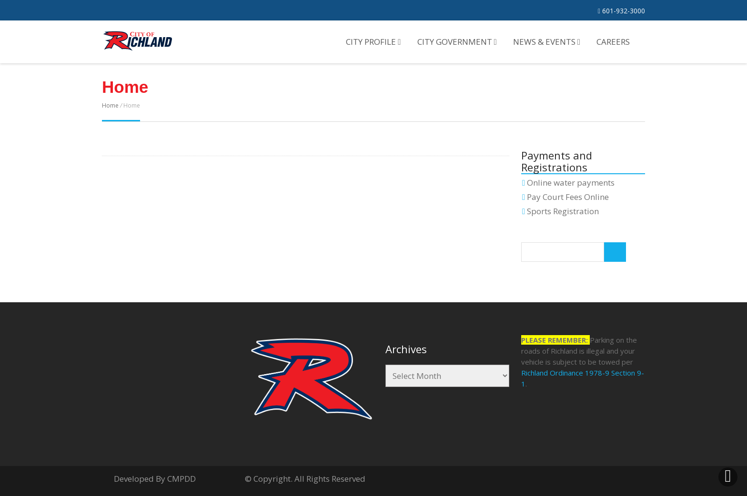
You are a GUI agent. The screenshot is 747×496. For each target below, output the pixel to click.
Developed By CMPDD (155, 478)
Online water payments (571, 182)
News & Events (546, 41)
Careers (613, 41)
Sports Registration (563, 211)
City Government (457, 41)
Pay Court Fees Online (568, 196)
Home (110, 105)
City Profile (373, 41)
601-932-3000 (621, 10)
